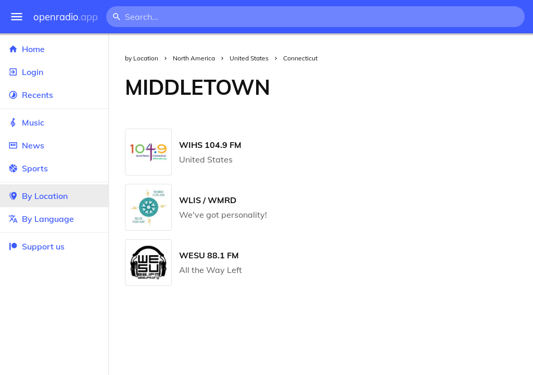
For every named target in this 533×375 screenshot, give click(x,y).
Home (54, 49)
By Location (54, 195)
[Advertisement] (409, 87)
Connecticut (300, 58)
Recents (54, 94)
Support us (36, 246)
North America (194, 58)
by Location (141, 58)
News (54, 145)
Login (54, 71)
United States (249, 58)
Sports (54, 168)
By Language (54, 218)
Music (54, 122)
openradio (65, 17)
